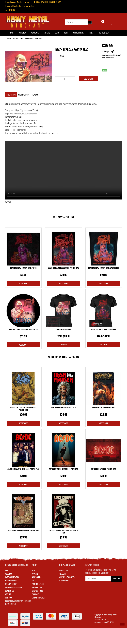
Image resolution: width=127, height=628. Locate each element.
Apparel (47, 33)
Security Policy (11, 580)
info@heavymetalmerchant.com (18, 600)
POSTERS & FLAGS (38, 584)
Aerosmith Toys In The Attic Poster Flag (23, 530)
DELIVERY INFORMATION (67, 577)
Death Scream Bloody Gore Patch (23, 267)
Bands (57, 33)
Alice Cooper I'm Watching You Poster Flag (63, 531)
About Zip (8, 594)
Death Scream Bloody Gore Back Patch (103, 267)
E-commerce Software (101, 622)
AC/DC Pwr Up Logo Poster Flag (103, 469)
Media (91, 33)
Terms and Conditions (13, 587)
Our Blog (8, 597)
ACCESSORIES (36, 577)
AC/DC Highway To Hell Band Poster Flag (23, 469)
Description (11, 94)
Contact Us (9, 590)
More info (111, 51)
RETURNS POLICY (64, 580)
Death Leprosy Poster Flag (33, 38)
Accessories (35, 33)
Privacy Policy (10, 584)
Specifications (23, 94)
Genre (66, 33)
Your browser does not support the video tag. (63, 170)
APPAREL (35, 573)
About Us (8, 573)
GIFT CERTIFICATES (38, 597)
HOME (11, 33)
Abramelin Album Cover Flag (103, 407)
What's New (22, 33)
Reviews (35, 94)
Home (9, 38)
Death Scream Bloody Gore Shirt (104, 329)
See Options (63, 344)
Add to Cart (88, 78)
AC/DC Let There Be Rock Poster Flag (63, 469)
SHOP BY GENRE (37, 590)
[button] (122, 624)
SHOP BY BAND (37, 587)
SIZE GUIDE (62, 573)
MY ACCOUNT (63, 570)
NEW (33, 570)
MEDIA (34, 580)
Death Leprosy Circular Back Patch (23, 329)
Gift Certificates (78, 33)
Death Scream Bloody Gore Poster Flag (63, 267)
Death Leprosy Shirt (64, 329)
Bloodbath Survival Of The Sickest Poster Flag (23, 408)
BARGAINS (35, 594)
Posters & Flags (103, 33)
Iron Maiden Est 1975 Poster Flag (63, 407)
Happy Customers (12, 577)
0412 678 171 (10, 604)
